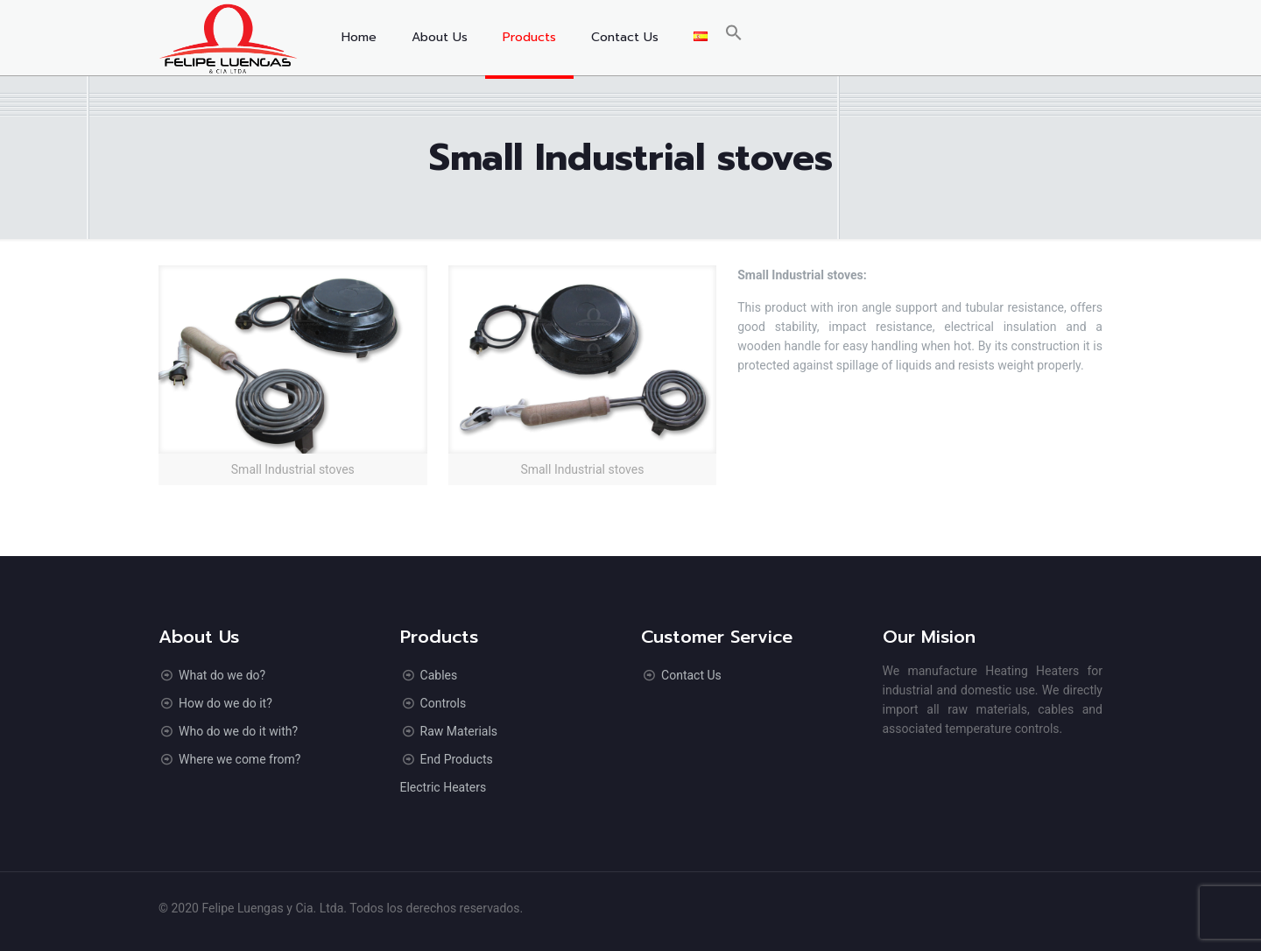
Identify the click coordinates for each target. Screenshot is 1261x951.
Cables (439, 675)
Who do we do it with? (238, 731)
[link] (293, 375)
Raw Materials (458, 731)
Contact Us (691, 675)
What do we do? (222, 675)
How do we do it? (225, 703)
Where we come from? (239, 759)
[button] (734, 37)
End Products (456, 759)
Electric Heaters (443, 787)
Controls (443, 703)
